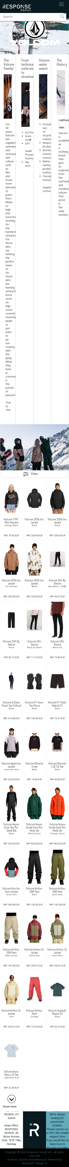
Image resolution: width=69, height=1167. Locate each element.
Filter (34, 474)
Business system (17, 1159)
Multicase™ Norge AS (34, 1163)
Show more (10, 1106)
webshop (38, 1159)
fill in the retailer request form (59, 1134)
